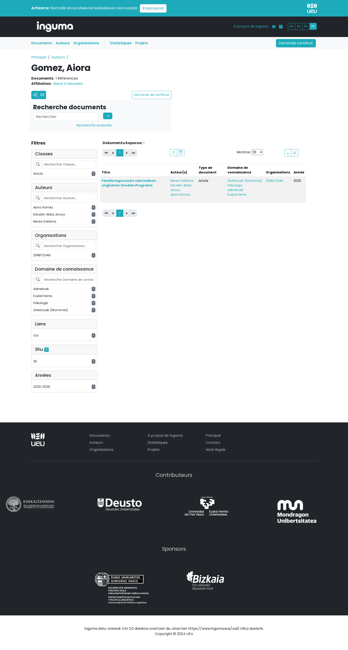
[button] (42, 95)
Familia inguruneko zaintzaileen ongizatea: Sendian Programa (129, 183)
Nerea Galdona (181, 180)
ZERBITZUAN (274, 180)
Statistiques (121, 43)
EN (306, 26)
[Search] (65, 117)
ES (298, 26)
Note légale (216, 449)
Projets (141, 43)
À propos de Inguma (250, 26)
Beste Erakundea (68, 83)
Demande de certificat (151, 95)
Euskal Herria (237, 194)
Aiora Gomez (180, 194)
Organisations (86, 43)
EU (291, 26)
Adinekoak (235, 190)
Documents (41, 43)
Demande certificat (296, 43)
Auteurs (63, 43)
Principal (38, 57)
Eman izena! (153, 8)
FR (313, 26)
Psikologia (235, 185)
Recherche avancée (94, 125)
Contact (213, 442)
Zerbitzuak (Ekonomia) (245, 180)
